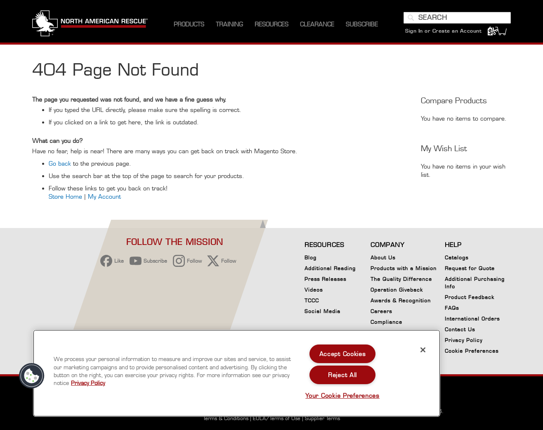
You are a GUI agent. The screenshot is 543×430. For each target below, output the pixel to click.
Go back (60, 163)
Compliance (386, 322)
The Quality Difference (401, 279)
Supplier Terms (322, 418)
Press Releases (325, 279)
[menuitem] (189, 24)
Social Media (322, 311)
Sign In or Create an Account (443, 31)
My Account (104, 196)
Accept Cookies (342, 353)
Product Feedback (469, 297)
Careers (381, 311)
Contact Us (460, 329)
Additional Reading (330, 268)
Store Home (65, 196)
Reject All (342, 374)
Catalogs (456, 257)
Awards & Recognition (401, 300)
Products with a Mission (404, 268)
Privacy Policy (463, 340)
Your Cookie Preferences (342, 395)
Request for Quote (470, 268)
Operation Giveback (397, 290)
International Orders (472, 319)
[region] (236, 373)
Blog (310, 257)
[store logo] (90, 24)
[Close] (423, 350)
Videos (314, 290)
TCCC (312, 300)
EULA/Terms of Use (276, 418)
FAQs (452, 308)
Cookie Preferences (471, 352)
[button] (32, 376)
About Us (383, 257)
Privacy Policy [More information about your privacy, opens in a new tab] (88, 383)
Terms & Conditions (225, 418)
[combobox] (457, 18)
